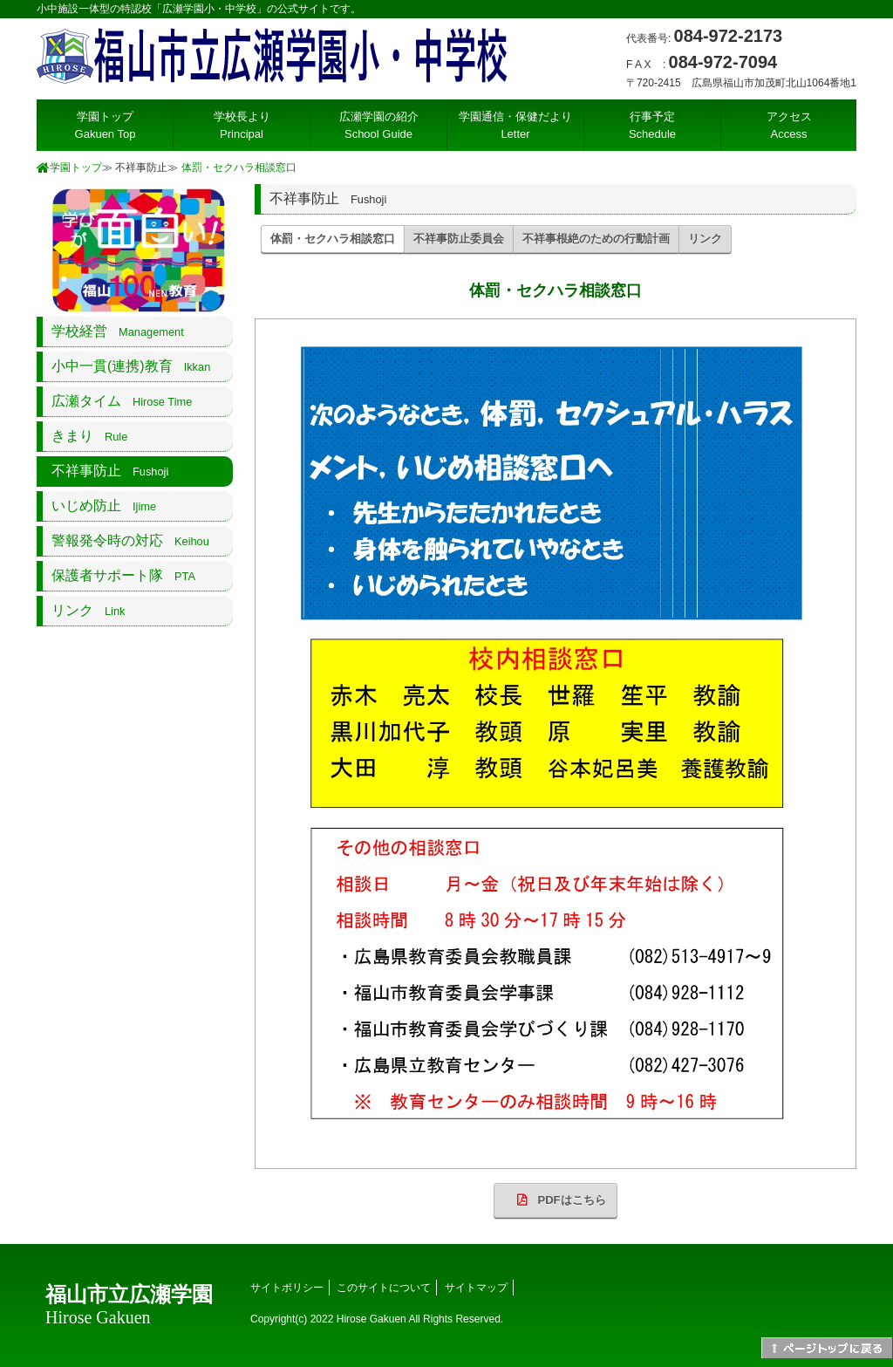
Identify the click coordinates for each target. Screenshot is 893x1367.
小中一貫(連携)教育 (130, 366)
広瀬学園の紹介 (379, 125)
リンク (705, 238)
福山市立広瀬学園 (129, 1305)
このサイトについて (384, 1288)
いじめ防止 (103, 505)
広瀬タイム (121, 400)
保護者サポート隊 (123, 575)
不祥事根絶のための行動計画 (596, 238)
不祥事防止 (109, 470)
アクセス (789, 125)
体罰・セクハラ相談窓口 (239, 167)
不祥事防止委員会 (458, 238)
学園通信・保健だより (515, 125)
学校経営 (117, 331)
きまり (89, 435)
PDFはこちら (556, 1199)
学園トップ (105, 125)
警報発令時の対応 (130, 540)
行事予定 (652, 125)
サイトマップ (476, 1288)
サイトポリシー (287, 1288)
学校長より (242, 125)
